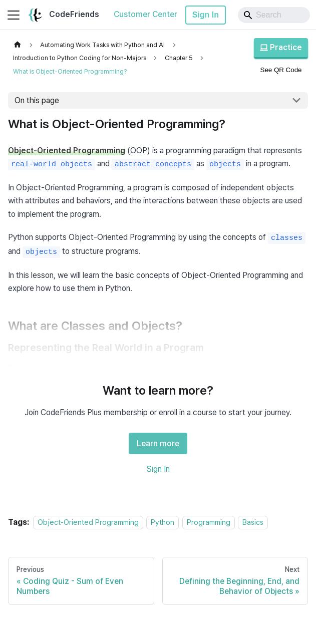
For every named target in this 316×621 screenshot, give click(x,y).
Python (162, 522)
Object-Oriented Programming (88, 522)
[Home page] (17, 45)
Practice (281, 47)
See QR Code (281, 70)
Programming (208, 522)
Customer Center (145, 14)
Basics (252, 522)
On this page (37, 100)
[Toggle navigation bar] (13, 15)
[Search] (274, 15)
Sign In (205, 15)
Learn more (158, 443)
